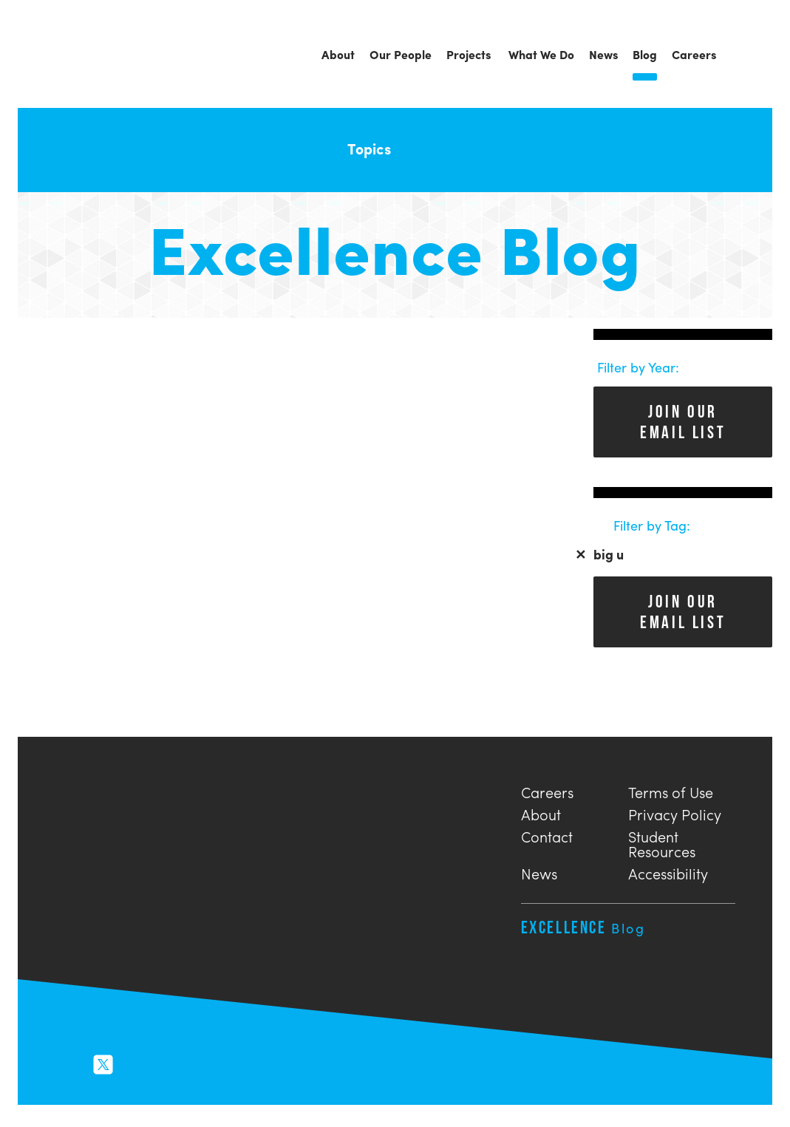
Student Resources (661, 842)
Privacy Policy (674, 812)
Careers (547, 790)
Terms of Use (670, 790)
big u (599, 554)
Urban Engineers (99, 55)
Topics (378, 148)
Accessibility (668, 871)
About (541, 812)
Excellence (583, 927)
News (539, 871)
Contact (547, 834)
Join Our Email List (683, 421)
